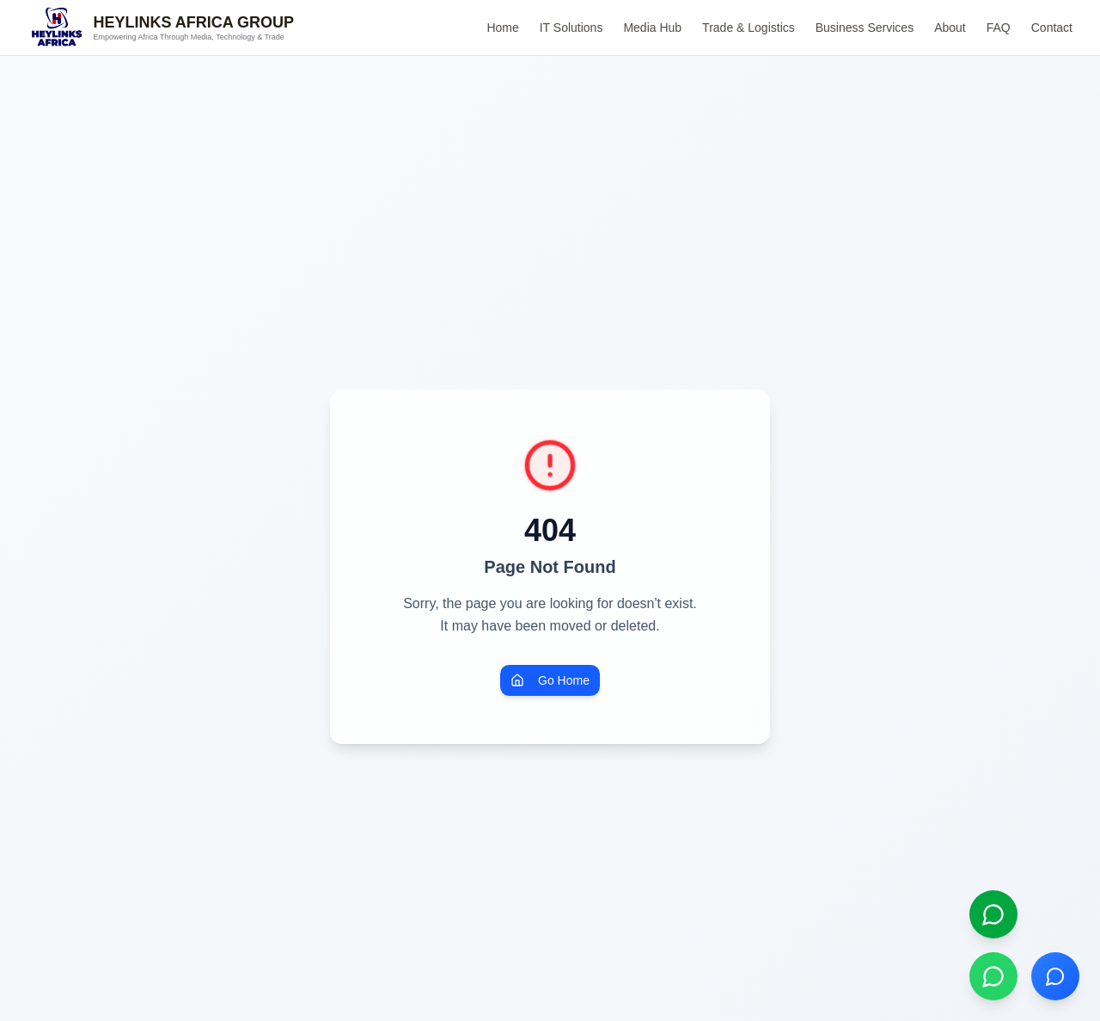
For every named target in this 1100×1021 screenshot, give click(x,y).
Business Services (865, 27)
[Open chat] (1055, 976)
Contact (1051, 27)
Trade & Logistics (748, 27)
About (950, 27)
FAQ (999, 27)
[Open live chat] (993, 914)
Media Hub (652, 27)
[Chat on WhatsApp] (993, 976)
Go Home (550, 680)
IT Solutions (571, 27)
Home (502, 27)
